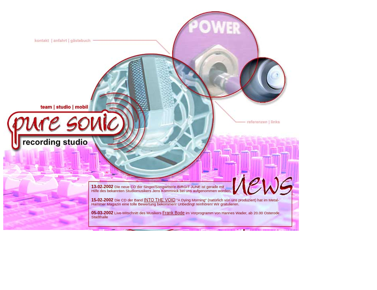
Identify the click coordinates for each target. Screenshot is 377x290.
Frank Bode (174, 212)
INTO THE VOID (159, 199)
